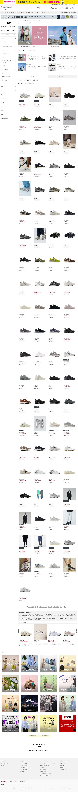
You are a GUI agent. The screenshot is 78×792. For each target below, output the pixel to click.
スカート (9, 57)
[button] (26, 628)
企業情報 (2, 788)
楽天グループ (67, 4)
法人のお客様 (43, 766)
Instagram (62, 762)
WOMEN (3, 30)
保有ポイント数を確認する (66, 783)
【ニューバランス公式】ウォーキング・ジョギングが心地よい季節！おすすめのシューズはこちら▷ (66, 68)
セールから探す (23, 764)
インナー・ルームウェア (9, 73)
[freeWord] (8, 34)
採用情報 (22, 788)
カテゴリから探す (24, 762)
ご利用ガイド (43, 762)
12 (51, 601)
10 (46, 601)
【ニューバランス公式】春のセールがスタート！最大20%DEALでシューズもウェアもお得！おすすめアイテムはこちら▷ (36, 58)
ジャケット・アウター (9, 46)
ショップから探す (24, 760)
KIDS (13, 30)
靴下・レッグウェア (9, 76)
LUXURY (2, 760)
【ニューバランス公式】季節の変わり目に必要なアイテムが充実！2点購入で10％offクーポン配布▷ (66, 58)
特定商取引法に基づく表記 (45, 768)
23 (64, 601)
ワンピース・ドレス (9, 53)
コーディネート (62, 76)
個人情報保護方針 (8, 788)
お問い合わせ (43, 764)
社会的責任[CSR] (16, 788)
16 (60, 601)
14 (56, 601)
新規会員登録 (62, 758)
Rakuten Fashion (25, 20)
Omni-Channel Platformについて (46, 770)
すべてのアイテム (24, 766)
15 (58, 601)
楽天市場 (74, 4)
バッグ (9, 66)
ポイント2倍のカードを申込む (47, 783)
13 (53, 601)
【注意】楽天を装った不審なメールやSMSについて (39, 730)
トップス (9, 43)
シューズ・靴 (9, 69)
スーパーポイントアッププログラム (47, 758)
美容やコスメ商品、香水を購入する (28, 783)
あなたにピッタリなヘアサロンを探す (8, 783)
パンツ (9, 50)
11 (48, 601)
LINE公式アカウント (64, 764)
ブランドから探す (24, 758)
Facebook (62, 760)
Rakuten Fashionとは (44, 760)
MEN (8, 30)
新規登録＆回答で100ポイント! (56, 4)
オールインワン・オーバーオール (9, 61)
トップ (19, 20)
